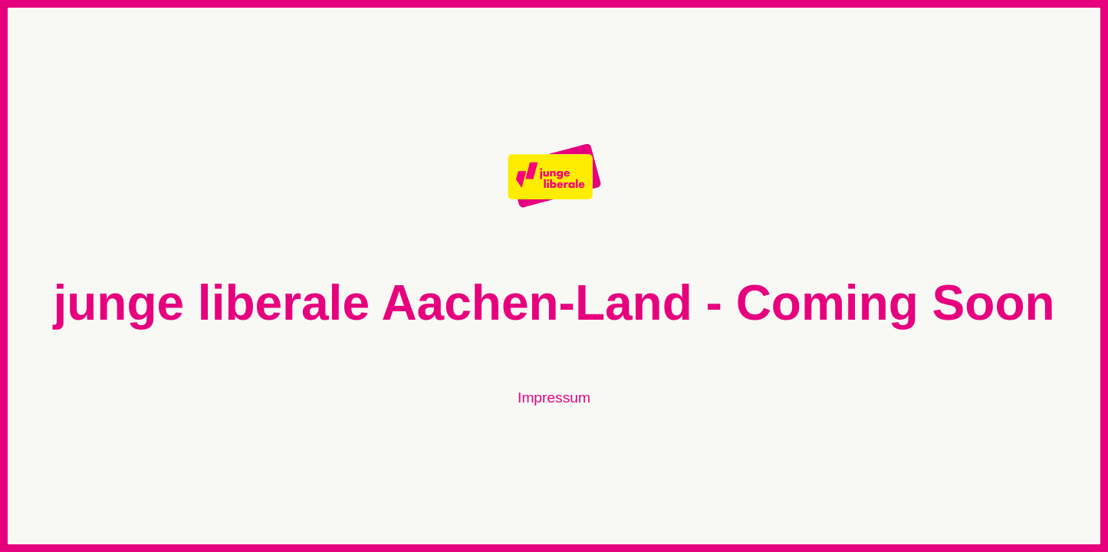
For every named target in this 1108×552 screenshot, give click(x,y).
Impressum (554, 397)
